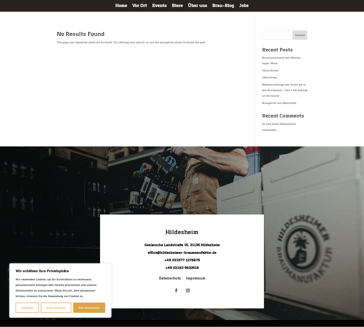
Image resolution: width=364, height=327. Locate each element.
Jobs (244, 6)
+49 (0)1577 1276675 (182, 260)
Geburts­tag (269, 77)
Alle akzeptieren (89, 307)
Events (159, 6)
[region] (60, 290)
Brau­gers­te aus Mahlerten (279, 103)
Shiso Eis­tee (270, 70)
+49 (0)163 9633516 (182, 268)
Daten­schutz (170, 279)
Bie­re (177, 6)
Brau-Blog (223, 6)
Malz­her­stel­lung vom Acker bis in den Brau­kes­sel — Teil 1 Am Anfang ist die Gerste (284, 90)
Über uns (197, 6)
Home (121, 6)
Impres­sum (195, 279)
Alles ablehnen (56, 307)
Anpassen (27, 307)
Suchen (300, 35)
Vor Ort (139, 6)
